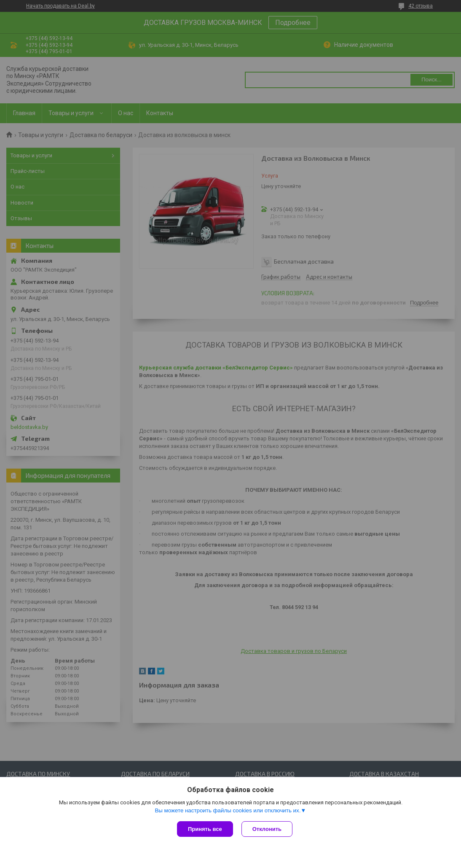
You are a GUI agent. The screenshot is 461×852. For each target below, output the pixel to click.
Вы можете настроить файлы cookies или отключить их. (227, 810)
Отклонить (266, 829)
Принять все (205, 829)
